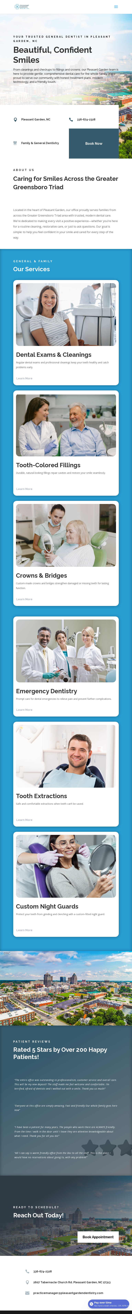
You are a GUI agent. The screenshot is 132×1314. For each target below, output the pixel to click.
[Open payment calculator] (108, 1304)
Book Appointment (98, 1237)
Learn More (24, 378)
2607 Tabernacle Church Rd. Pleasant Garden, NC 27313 (72, 1282)
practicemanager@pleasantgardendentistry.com (68, 1293)
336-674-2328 (84, 119)
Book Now (91, 143)
